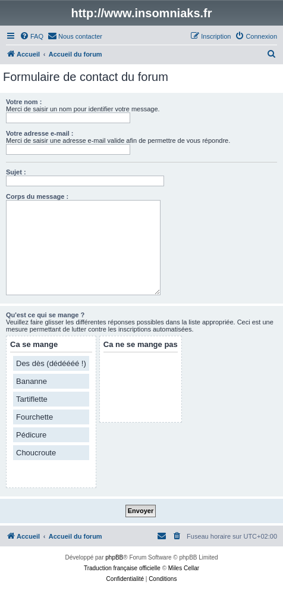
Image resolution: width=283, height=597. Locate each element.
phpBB (114, 557)
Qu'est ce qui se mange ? (45, 314)
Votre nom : (24, 101)
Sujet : (16, 172)
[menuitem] (31, 36)
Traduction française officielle (122, 568)
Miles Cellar (183, 568)
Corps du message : (37, 196)
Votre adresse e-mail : (40, 133)
